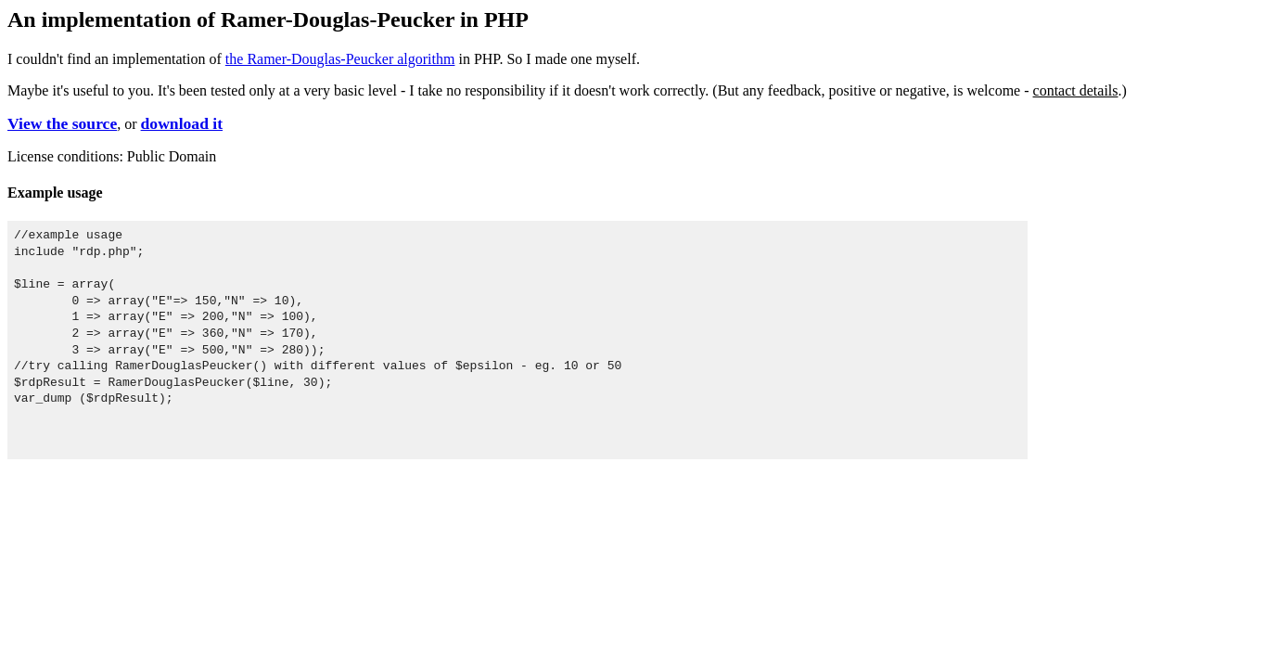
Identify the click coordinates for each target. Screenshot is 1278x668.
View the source (62, 123)
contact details (1075, 90)
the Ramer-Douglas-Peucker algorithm (340, 59)
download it (182, 123)
